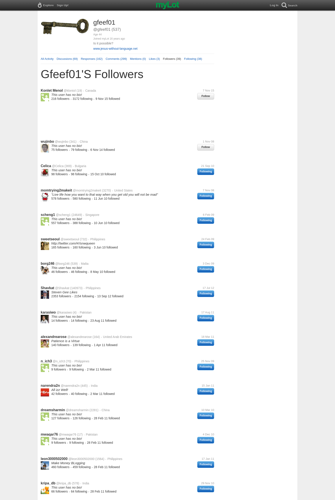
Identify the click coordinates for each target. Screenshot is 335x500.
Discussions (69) (67, 58)
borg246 (47, 263)
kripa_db (48, 483)
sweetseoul (50, 239)
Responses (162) (92, 58)
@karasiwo (64, 312)
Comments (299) (116, 58)
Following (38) (193, 58)
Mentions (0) (138, 58)
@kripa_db (63, 483)
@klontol (70, 90)
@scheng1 (63, 215)
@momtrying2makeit (87, 190)
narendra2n (50, 385)
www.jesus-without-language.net (115, 48)
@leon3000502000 (81, 459)
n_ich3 (46, 361)
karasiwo (48, 312)
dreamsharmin (53, 410)
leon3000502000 (54, 459)
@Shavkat (62, 288)
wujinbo (47, 141)
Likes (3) (154, 58)
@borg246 (62, 263)
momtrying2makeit (56, 190)
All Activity (47, 58)
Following (206, 171)
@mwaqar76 (67, 434)
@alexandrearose (79, 337)
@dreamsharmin (77, 410)
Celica (46, 166)
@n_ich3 (59, 361)
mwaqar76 (49, 434)
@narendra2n (70, 385)
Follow (206, 96)
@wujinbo (61, 141)
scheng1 (48, 215)
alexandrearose (53, 337)
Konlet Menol (52, 90)
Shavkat (47, 288)
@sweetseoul (70, 239)
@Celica (58, 166)
